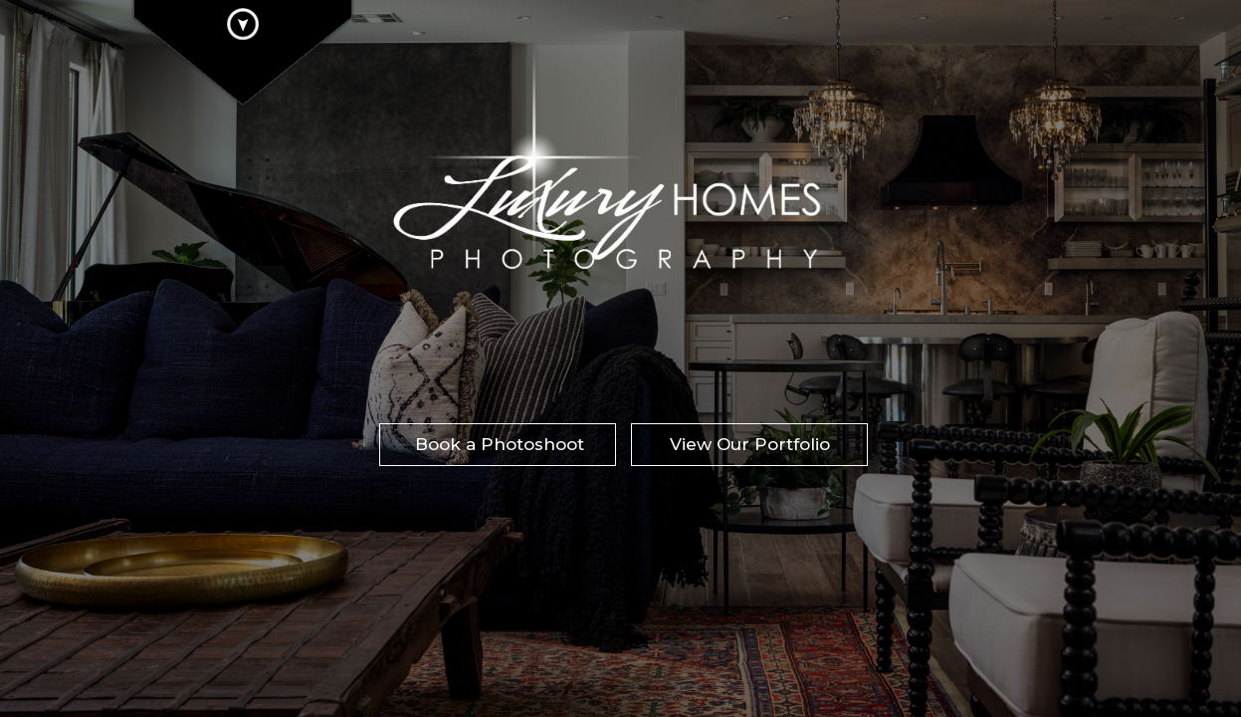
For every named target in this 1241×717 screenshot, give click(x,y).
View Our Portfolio (750, 444)
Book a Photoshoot (499, 444)
